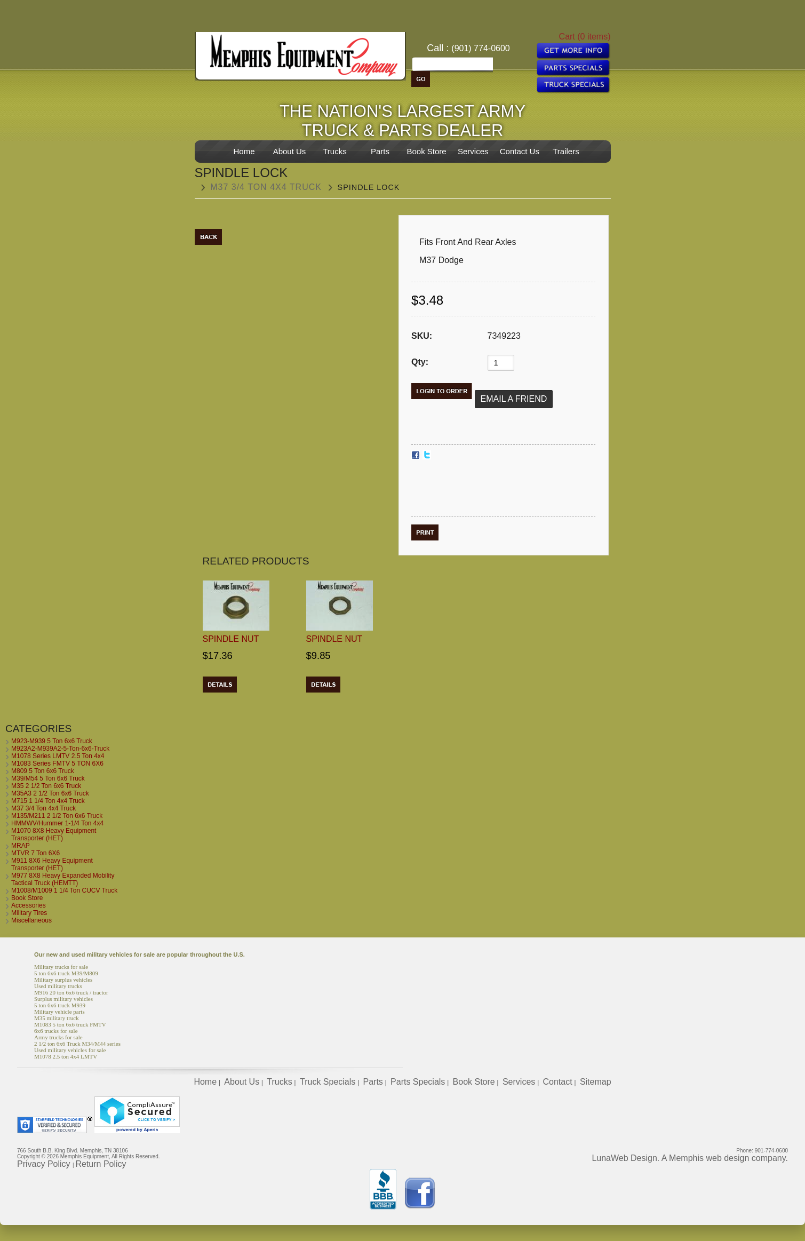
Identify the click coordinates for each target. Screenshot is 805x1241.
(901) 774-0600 (480, 48)
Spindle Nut (231, 638)
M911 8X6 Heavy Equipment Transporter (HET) (52, 864)
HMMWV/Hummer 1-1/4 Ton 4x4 (57, 823)
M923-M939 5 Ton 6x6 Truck (51, 741)
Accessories (28, 905)
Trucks (334, 151)
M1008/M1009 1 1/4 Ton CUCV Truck (64, 890)
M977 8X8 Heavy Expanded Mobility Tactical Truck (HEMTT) (62, 879)
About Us (289, 151)
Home (243, 151)
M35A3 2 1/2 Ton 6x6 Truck (50, 793)
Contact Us (519, 151)
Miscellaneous (31, 920)
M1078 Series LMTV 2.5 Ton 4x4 (58, 756)
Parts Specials (417, 1081)
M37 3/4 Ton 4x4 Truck (266, 187)
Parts (380, 151)
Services (473, 151)
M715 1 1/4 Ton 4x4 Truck (48, 801)
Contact (557, 1081)
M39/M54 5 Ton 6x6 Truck (48, 778)
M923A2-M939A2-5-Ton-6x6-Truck (60, 748)
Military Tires (29, 913)
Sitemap (595, 1081)
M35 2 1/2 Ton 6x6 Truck (46, 786)
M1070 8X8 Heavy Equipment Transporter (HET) (53, 834)
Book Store (427, 151)
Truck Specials (327, 1081)
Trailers (566, 151)
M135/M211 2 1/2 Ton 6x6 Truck (56, 816)
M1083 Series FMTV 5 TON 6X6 (57, 763)
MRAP (20, 845)
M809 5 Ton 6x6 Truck (42, 771)
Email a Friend (514, 398)
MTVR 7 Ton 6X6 (35, 853)
